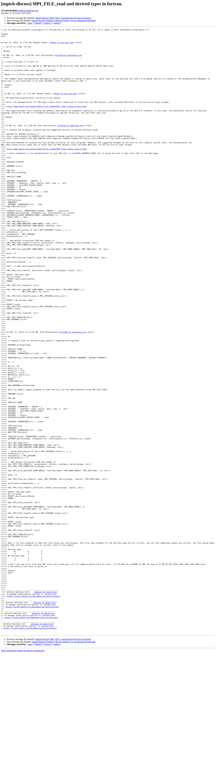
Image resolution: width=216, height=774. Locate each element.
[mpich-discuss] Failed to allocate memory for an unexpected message (63, 20)
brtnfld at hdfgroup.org (27, 10)
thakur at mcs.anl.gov (61, 45)
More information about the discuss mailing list (22, 771)
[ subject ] (47, 23)
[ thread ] (38, 23)
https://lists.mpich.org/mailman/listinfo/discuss (33, 710)
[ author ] (57, 23)
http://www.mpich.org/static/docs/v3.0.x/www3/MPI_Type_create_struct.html (47, 122)
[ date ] (30, 23)
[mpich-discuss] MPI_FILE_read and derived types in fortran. (63, 18)
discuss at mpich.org (45, 704)
